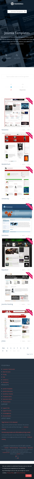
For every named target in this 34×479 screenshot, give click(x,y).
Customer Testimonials (9, 369)
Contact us (5, 379)
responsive (23, 90)
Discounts (30, 447)
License (6, 447)
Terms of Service (14, 447)
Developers (6, 382)
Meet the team (6, 372)
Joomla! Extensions (8, 391)
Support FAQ (6, 408)
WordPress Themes (8, 394)
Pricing (4, 374)
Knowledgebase (7, 413)
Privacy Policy (22, 447)
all (11, 90)
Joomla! (18, 454)
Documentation (7, 416)
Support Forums (7, 410)
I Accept (28, 475)
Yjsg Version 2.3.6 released (9, 422)
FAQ (4, 377)
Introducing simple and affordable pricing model (16, 432)
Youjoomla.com (6, 452)
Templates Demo (7, 396)
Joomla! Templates (7, 388)
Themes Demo (6, 402)
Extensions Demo (7, 399)
